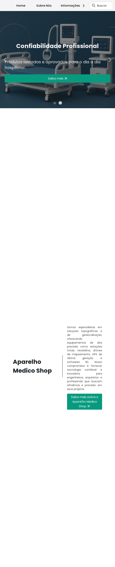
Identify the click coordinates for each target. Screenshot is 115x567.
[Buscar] (93, 5)
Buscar (102, 5)
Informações (73, 5)
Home (20, 5)
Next (109, 59)
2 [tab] (60, 103)
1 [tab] (55, 103)
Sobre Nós (44, 5)
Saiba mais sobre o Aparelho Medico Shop (84, 401)
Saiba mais (55, 79)
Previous (5, 59)
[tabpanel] (57, 59)
